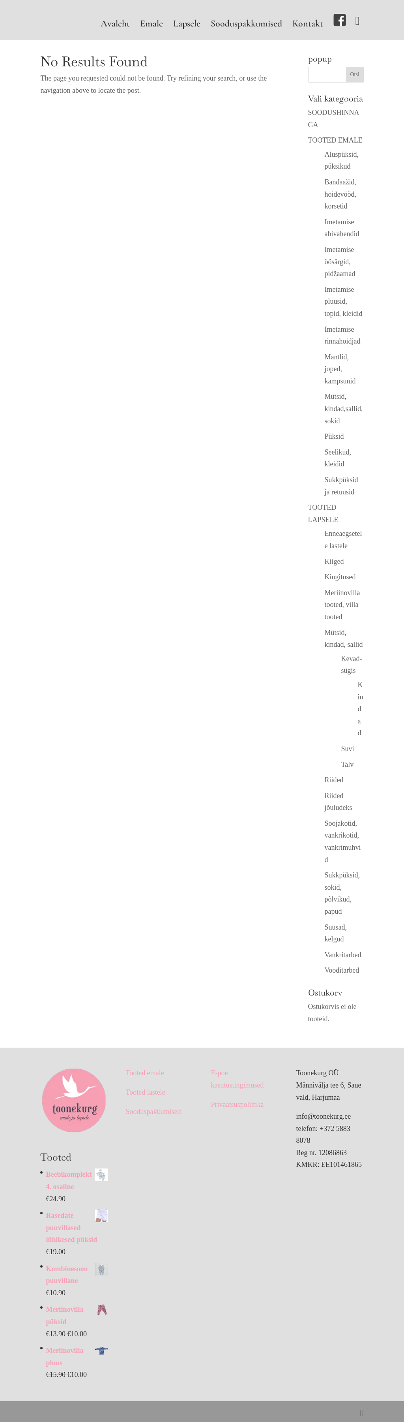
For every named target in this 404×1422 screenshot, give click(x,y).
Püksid (334, 436)
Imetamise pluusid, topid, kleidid (344, 301)
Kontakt (307, 25)
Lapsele (186, 25)
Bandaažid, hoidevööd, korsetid (341, 194)
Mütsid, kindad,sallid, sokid (344, 409)
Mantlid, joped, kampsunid (340, 369)
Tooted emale (144, 1073)
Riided (334, 780)
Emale (151, 25)
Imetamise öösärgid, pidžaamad (340, 262)
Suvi (347, 749)
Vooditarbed (342, 970)
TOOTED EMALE (335, 140)
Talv (347, 764)
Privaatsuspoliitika (237, 1104)
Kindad (360, 709)
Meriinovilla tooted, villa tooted (342, 605)
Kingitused (340, 577)
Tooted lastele (145, 1092)
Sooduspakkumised (246, 25)
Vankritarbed (343, 955)
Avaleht (115, 25)
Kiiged (334, 561)
